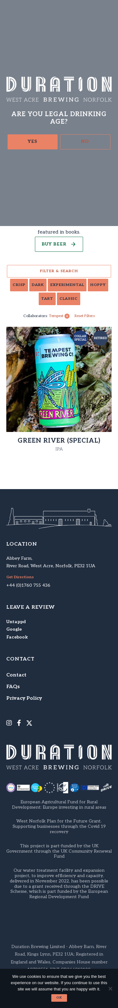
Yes (32, 141)
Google (14, 629)
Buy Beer (54, 244)
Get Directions (20, 577)
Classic (68, 298)
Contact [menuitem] (16, 675)
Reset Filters (85, 316)
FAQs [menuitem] (13, 687)
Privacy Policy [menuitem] (24, 698)
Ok (59, 998)
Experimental (67, 285)
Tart (47, 298)
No (85, 141)
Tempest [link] (56, 316)
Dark (38, 285)
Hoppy (98, 285)
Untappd (16, 621)
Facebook (17, 637)
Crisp (19, 285)
